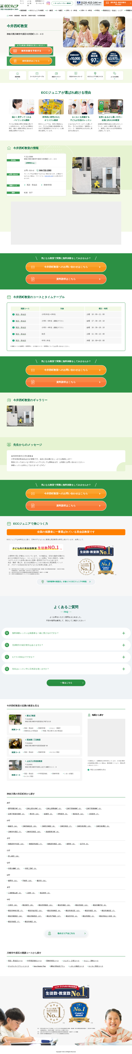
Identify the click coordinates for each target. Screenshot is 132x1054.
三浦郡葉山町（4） (15, 893)
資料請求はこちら (66, 279)
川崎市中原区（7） (15, 832)
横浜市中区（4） (72, 916)
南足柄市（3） (45, 893)
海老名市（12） (78, 814)
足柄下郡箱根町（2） (74, 808)
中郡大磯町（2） (14, 868)
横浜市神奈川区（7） (15, 910)
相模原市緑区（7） (36, 844)
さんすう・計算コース (71, 961)
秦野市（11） (13, 880)
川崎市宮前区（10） (33, 832)
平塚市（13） (27, 880)
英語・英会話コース (15, 961)
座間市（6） (70, 844)
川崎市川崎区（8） (48, 826)
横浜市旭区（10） (64, 905)
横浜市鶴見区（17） (34, 916)
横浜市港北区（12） (73, 910)
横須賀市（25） (28, 905)
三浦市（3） (30, 893)
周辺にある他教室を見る (98, 769)
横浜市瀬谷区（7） (108, 910)
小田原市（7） (94, 814)
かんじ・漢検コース (91, 961)
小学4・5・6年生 (86, 10)
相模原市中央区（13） (16, 844)
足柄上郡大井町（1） (34, 808)
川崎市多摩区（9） (103, 826)
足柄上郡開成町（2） (54, 808)
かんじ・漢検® (56, 728)
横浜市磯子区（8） (100, 905)
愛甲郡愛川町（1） (15, 808)
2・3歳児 (50, 10)
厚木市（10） (35, 814)
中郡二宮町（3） (31, 868)
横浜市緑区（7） (14, 921)
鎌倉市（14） (13, 826)
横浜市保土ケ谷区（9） (107, 916)
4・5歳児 (59, 10)
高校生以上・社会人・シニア (113, 10)
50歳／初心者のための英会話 (53, 731)
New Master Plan (40, 966)
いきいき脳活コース (77, 966)
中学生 (97, 10)
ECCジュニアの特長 (37, 10)
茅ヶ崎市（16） (14, 856)
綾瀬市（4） (48, 814)
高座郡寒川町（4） (52, 832)
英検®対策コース (52, 961)
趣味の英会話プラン (57, 966)
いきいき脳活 (69, 773)
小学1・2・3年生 (71, 10)
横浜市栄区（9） (91, 910)
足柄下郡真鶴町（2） (94, 808)
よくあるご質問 (29, 3)
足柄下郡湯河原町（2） (16, 814)
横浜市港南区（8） (54, 910)
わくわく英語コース (96, 966)
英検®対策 (49, 185)
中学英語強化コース (34, 961)
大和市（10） (13, 905)
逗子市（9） (84, 844)
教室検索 (23, 10)
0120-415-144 (49, 176)
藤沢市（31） (42, 880)
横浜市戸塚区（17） (54, 916)
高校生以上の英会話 (31, 731)
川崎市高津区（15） (84, 826)
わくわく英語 (55, 752)
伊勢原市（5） (63, 814)
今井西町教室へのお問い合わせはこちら (66, 267)
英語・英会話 (33, 185)
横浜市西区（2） (89, 916)
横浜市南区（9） (31, 921)
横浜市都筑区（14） (15, 916)
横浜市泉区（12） (81, 905)
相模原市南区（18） (54, 844)
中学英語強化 (43, 773)
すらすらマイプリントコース (18, 966)
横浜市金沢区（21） (35, 910)
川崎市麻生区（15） (29, 826)
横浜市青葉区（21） (45, 905)
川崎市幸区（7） (66, 826)
